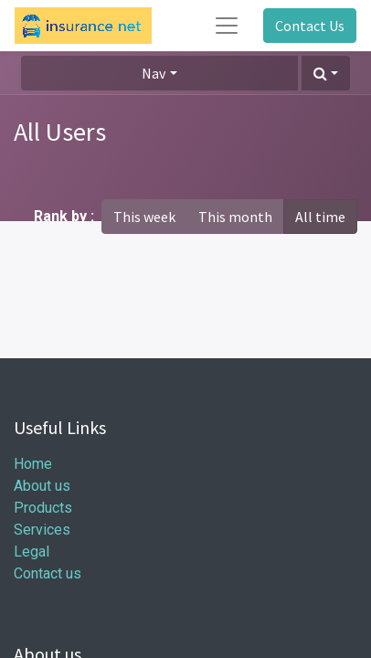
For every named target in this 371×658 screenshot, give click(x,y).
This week (144, 216)
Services (42, 529)
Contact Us (309, 25)
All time (320, 216)
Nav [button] (153, 73)
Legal (31, 551)
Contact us (47, 573)
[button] (326, 73)
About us (42, 485)
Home (33, 463)
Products (43, 507)
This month (235, 216)
